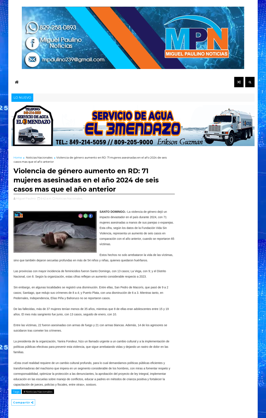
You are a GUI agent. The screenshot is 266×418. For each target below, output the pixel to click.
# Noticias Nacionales (37, 391)
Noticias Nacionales (39, 157)
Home (18, 157)
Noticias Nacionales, (69, 198)
